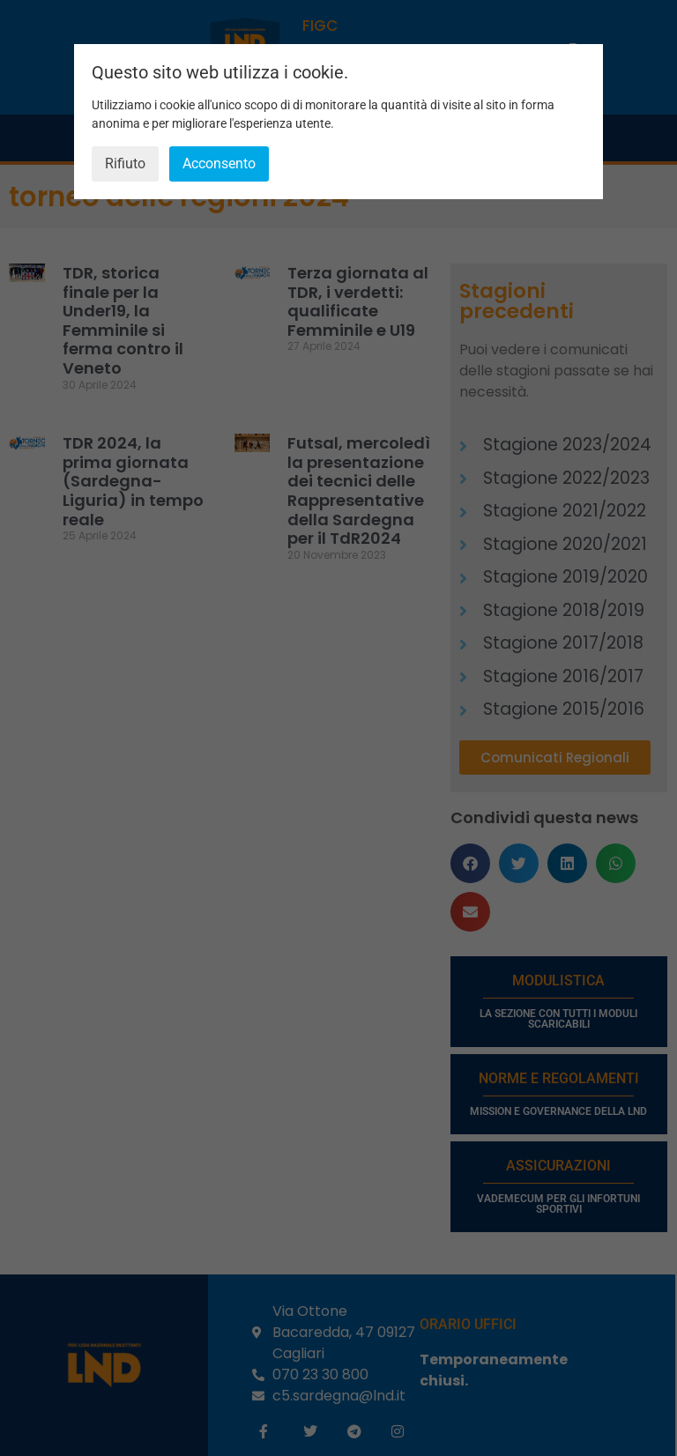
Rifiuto (125, 163)
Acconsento (219, 163)
